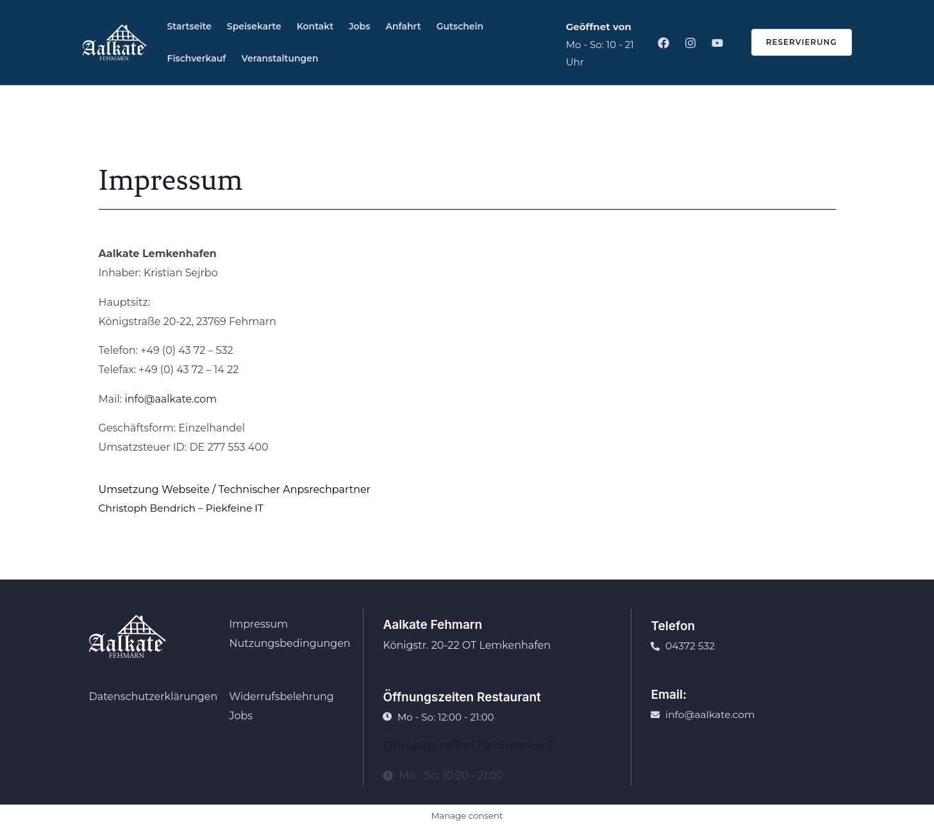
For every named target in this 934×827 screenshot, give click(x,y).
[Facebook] (663, 43)
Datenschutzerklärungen (153, 696)
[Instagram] (690, 43)
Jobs (359, 26)
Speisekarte (254, 26)
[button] (794, 42)
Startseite (189, 26)
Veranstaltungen (280, 58)
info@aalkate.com (170, 399)
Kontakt (315, 26)
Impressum (258, 624)
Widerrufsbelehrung (281, 696)
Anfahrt (403, 26)
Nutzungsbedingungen (289, 643)
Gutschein (460, 26)
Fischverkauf (196, 58)
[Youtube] (717, 43)
